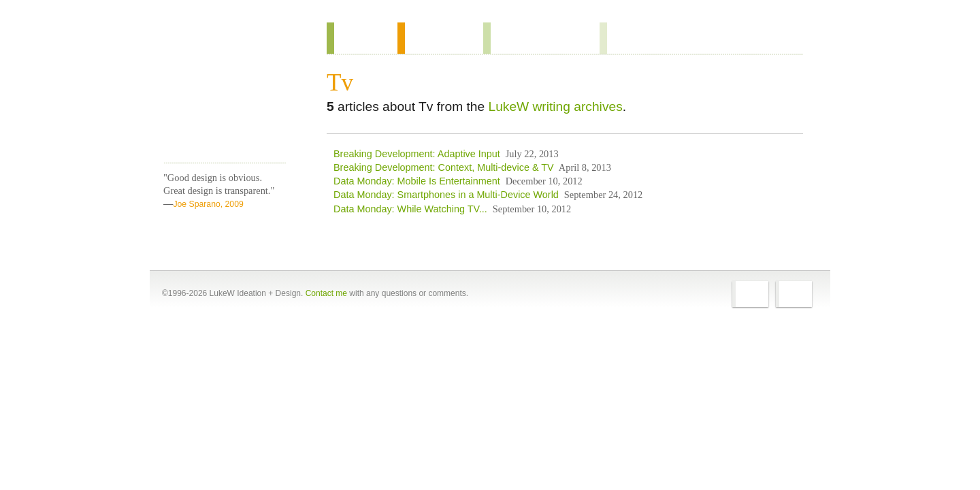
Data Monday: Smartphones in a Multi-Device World (446, 194)
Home (220, 40)
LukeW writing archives (555, 106)
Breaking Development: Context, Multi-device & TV (443, 167)
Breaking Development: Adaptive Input (416, 153)
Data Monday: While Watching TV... (410, 208)
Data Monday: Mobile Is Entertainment (416, 181)
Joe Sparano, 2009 (208, 204)
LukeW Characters (224, 114)
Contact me (326, 293)
